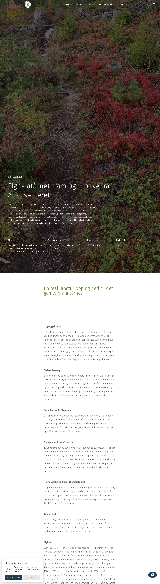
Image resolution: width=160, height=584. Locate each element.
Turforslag (80, 4)
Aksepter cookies (13, 577)
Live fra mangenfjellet (108, 4)
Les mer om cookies (12, 572)
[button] (128, 4)
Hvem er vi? (67, 4)
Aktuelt (91, 4)
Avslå (32, 577)
